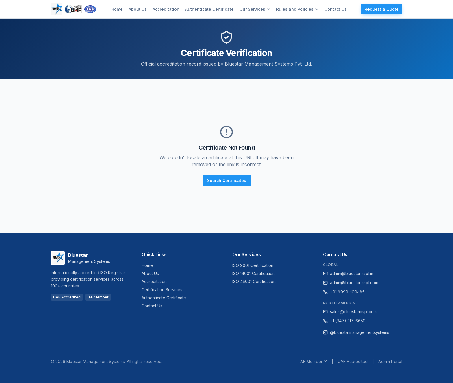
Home (117, 9)
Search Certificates (226, 180)
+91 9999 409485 (344, 291)
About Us (138, 9)
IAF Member (313, 361)
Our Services (255, 9)
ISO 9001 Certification (252, 265)
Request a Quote (382, 9)
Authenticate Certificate (209, 9)
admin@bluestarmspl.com (350, 282)
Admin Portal (390, 361)
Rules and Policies (297, 9)
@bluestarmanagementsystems (356, 332)
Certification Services (162, 289)
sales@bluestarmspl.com (350, 311)
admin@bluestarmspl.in (348, 273)
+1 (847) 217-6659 (344, 320)
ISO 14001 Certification (253, 273)
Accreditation (166, 9)
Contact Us (335, 9)
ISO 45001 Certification (254, 281)
